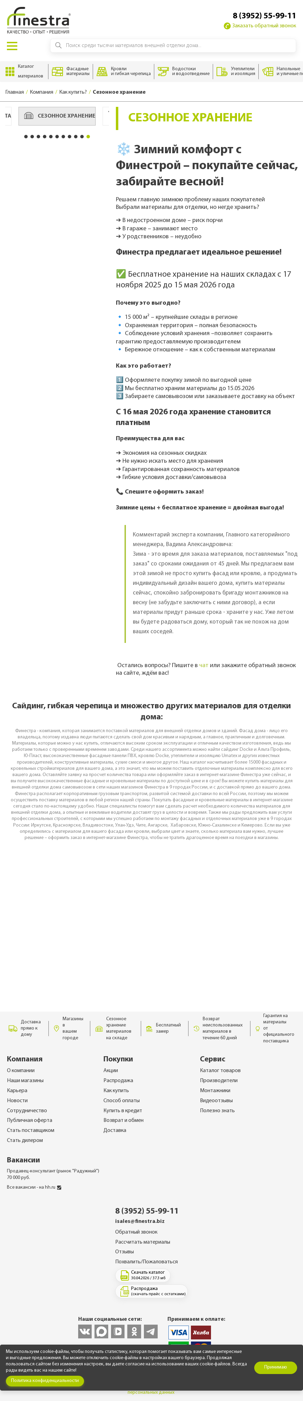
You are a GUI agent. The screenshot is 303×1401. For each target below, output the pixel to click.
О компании (21, 1070)
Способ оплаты (121, 1101)
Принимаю (275, 1367)
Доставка (114, 1130)
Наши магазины (25, 1081)
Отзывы (124, 1252)
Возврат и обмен (123, 1120)
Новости (17, 1101)
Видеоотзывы (216, 1101)
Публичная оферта (29, 1120)
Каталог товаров (220, 1070)
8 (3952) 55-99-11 (264, 16)
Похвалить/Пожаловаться (146, 1262)
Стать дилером (25, 1140)
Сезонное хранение (59, 116)
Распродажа (118, 1081)
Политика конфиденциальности (45, 1380)
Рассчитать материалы (142, 1242)
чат (204, 665)
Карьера (17, 1091)
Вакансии (23, 1160)
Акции (110, 1070)
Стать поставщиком (30, 1130)
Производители (219, 1081)
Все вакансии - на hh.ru (34, 1187)
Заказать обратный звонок (260, 25)
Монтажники (215, 1091)
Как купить (116, 1091)
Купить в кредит (122, 1111)
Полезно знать (217, 1111)
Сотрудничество (27, 1111)
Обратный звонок (136, 1232)
